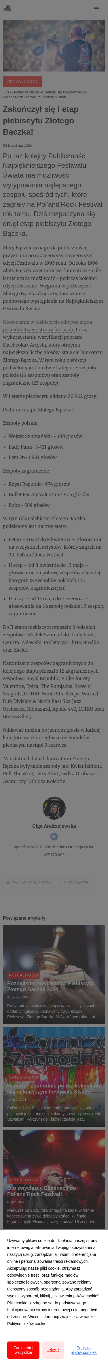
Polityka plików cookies (83, 1350)
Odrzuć (52, 1350)
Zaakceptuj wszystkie (23, 1350)
